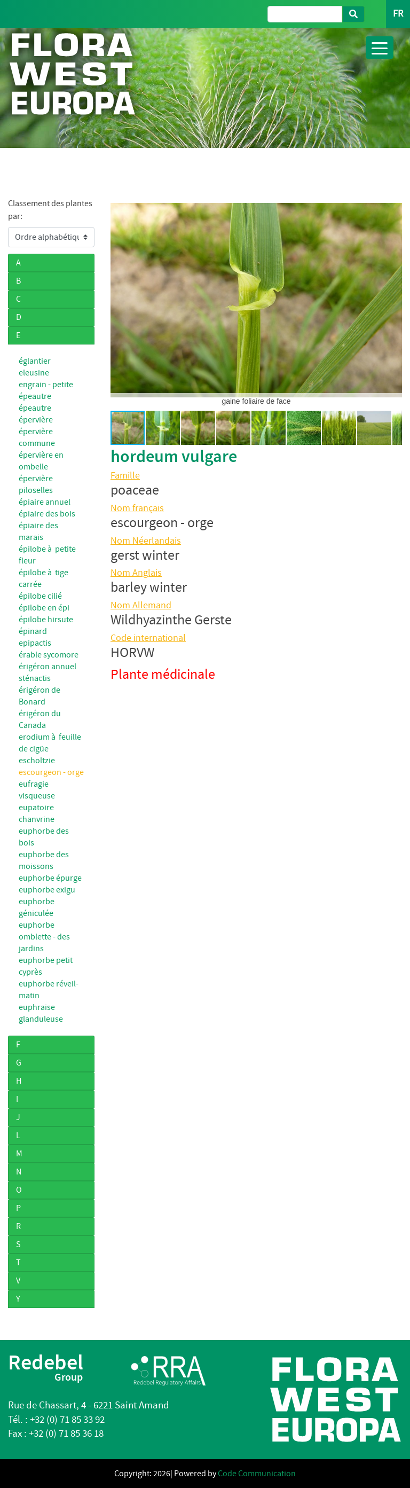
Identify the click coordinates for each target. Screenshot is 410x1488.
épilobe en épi (44, 607)
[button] (120, 300)
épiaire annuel (44, 502)
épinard (33, 631)
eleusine (34, 372)
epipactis (35, 643)
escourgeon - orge (51, 772)
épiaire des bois (47, 513)
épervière (36, 419)
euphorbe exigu (47, 889)
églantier (35, 361)
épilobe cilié (40, 596)
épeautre (35, 408)
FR (398, 13)
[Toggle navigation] (379, 47)
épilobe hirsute (46, 619)
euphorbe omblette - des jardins (44, 937)
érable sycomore (48, 654)
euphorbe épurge (50, 878)
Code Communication (257, 1473)
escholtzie (37, 760)
